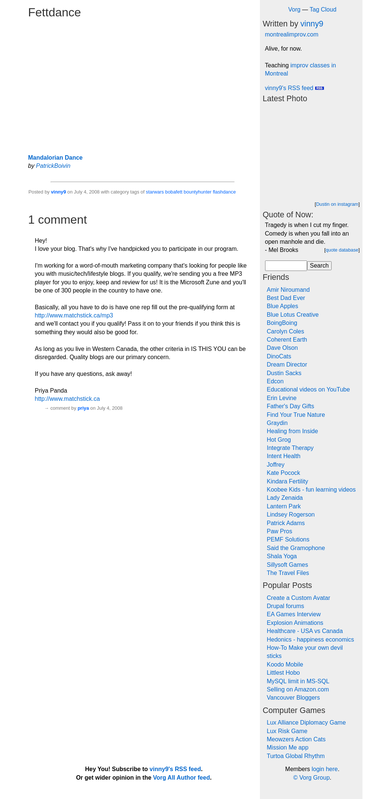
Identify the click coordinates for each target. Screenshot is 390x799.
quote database (342, 250)
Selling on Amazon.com (298, 689)
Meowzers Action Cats (296, 739)
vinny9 (58, 192)
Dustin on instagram (337, 204)
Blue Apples (283, 306)
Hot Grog (279, 440)
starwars (155, 192)
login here (325, 769)
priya (83, 408)
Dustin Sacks (284, 373)
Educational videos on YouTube (308, 389)
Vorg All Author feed (181, 777)
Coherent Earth (287, 339)
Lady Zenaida (285, 498)
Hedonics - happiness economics (310, 639)
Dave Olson (282, 348)
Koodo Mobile (285, 664)
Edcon (275, 381)
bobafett (173, 192)
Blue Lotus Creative (293, 314)
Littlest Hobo (283, 672)
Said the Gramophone (296, 548)
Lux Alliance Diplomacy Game (306, 722)
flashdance (224, 192)
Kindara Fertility (287, 481)
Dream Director (287, 364)
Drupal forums (285, 606)
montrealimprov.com (292, 34)
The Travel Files (288, 573)
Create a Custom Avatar (298, 598)
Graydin (277, 423)
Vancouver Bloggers (293, 697)
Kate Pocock (283, 473)
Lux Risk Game (287, 731)
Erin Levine (282, 398)
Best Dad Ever (286, 298)
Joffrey (276, 464)
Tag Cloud (323, 9)
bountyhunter (198, 192)
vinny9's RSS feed (295, 88)
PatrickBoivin (53, 166)
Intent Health (284, 456)
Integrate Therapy (290, 448)
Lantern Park (284, 506)
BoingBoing (282, 323)
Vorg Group (314, 777)
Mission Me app (288, 747)
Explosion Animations (295, 623)
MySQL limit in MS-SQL (298, 681)
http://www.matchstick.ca (67, 399)
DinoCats (279, 356)
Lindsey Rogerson (291, 514)
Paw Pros (279, 531)
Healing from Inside (292, 431)
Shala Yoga (282, 556)
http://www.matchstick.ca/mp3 (74, 315)
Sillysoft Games (287, 565)
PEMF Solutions (288, 539)
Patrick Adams (286, 523)
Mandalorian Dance (55, 157)
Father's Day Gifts (291, 406)
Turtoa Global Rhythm (296, 756)
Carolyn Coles (285, 331)
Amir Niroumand (288, 290)
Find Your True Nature (296, 415)
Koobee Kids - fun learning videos (311, 489)
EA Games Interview (294, 614)
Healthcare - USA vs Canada (305, 631)
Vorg (294, 9)
